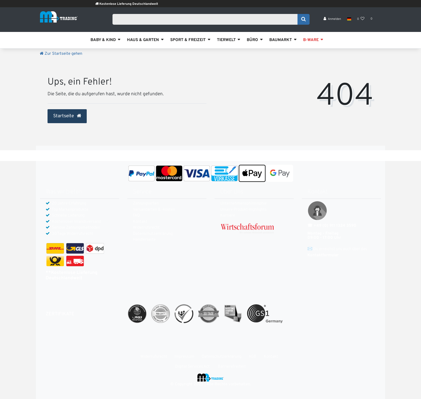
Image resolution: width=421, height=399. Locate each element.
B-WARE (311, 40)
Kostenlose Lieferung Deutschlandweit (137, 4)
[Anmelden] (332, 21)
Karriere (227, 215)
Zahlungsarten (146, 203)
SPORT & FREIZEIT (188, 40)
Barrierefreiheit (232, 366)
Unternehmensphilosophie (243, 203)
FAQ (136, 215)
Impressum (184, 356)
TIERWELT (226, 40)
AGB (252, 356)
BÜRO (252, 40)
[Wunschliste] (361, 21)
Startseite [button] (67, 116)
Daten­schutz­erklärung (153, 233)
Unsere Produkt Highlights (243, 209)
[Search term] (206, 20)
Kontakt (140, 221)
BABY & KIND (103, 40)
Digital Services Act (192, 366)
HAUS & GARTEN (143, 40)
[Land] (349, 21)
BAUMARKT (280, 40)
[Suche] (303, 20)
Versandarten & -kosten (154, 209)
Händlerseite (144, 239)
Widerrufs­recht (146, 227)
